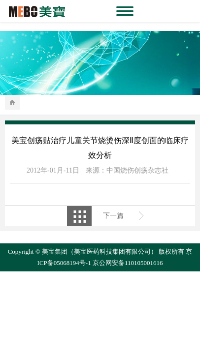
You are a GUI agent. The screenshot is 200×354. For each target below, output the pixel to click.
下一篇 (113, 215)
